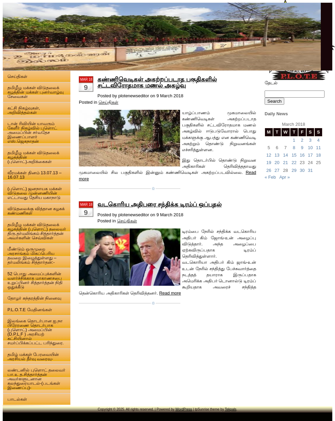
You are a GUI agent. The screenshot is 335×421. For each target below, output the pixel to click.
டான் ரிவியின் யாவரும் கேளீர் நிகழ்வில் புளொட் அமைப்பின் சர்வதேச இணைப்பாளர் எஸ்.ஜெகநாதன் (32, 132)
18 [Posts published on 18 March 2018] (318, 155)
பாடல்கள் (17, 399)
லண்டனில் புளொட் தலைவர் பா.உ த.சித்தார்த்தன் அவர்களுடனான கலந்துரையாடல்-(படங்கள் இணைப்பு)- (36, 378)
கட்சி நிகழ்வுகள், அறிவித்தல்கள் (23, 110)
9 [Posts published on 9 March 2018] (302, 147)
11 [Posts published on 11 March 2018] (318, 147)
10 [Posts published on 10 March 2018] (310, 147)
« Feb (270, 177)
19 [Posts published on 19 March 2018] (268, 162)
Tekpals (231, 409)
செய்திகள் (17, 76)
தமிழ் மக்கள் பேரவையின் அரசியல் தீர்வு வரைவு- (33, 356)
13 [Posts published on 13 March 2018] (276, 155)
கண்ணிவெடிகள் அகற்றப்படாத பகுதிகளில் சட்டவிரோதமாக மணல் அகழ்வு (157, 82)
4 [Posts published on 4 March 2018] (318, 140)
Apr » (284, 177)
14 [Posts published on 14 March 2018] (285, 155)
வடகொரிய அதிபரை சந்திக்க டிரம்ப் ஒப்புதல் (159, 204)
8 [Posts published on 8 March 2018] (294, 147)
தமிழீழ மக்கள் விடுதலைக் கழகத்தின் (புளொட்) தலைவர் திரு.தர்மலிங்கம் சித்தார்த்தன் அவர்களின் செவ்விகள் (36, 231)
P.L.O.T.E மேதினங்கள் (29, 309)
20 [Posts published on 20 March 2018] (276, 162)
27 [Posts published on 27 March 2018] (276, 170)
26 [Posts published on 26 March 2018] (268, 170)
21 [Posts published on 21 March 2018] (285, 162)
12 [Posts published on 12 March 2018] (268, 155)
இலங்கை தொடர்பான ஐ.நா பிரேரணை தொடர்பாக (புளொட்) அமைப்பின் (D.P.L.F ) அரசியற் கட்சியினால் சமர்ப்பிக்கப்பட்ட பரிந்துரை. (35, 331)
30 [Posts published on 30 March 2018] (302, 170)
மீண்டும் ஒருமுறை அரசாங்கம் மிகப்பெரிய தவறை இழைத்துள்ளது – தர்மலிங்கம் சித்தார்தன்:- (31, 255)
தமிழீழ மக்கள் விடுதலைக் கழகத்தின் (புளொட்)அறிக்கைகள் (33, 157)
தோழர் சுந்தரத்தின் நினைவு (34, 298)
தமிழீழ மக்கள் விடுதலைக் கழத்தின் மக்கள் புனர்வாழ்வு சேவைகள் (35, 92)
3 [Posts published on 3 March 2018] (310, 140)
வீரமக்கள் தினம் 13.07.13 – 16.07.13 (34, 175)
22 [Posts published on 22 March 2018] (294, 162)
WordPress (183, 409)
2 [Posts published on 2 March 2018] (302, 140)
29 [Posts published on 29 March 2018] (294, 170)
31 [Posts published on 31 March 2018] (310, 170)
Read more (170, 293)
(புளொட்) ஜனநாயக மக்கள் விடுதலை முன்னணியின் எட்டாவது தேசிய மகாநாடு (34, 193)
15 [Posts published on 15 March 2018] (294, 155)
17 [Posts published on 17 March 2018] (310, 155)
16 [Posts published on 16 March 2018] (302, 155)
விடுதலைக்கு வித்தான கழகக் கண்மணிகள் (36, 211)
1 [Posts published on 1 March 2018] (294, 140)
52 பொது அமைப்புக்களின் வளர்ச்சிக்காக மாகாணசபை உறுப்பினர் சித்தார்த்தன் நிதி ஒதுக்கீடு (35, 280)
